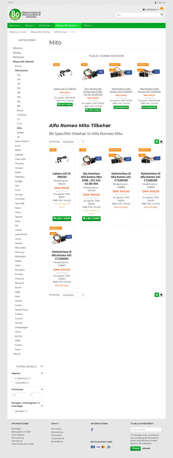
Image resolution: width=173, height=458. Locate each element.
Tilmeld (135, 448)
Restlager (16, 429)
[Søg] (162, 14)
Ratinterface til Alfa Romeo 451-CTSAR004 (62, 255)
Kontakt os (17, 441)
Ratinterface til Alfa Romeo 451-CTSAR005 (121, 90)
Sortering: (54, 141)
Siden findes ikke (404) (23, 444)
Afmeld (146, 448)
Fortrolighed (18, 435)
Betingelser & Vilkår (21, 432)
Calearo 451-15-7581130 (65, 89)
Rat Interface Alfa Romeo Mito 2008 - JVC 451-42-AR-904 (93, 92)
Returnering (18, 438)
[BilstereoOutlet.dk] (25, 14)
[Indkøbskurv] (153, 9)
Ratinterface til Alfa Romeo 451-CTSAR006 (149, 90)
